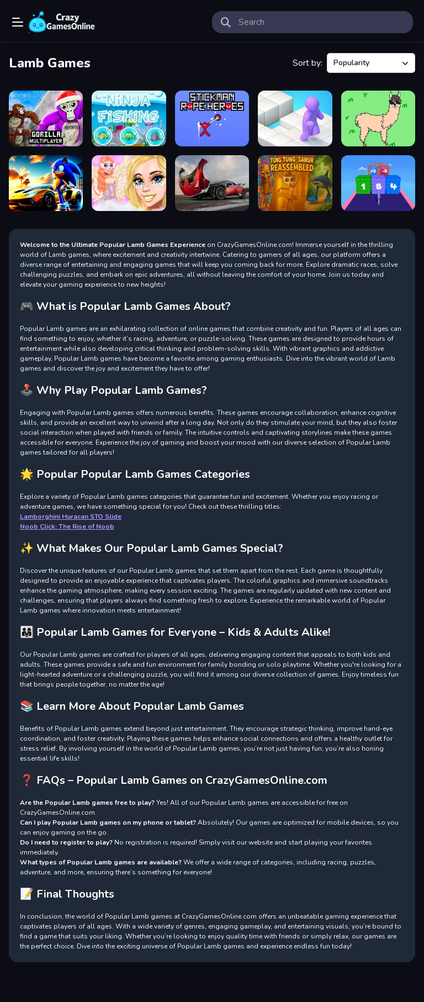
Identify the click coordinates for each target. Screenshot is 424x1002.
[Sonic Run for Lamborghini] (46, 183)
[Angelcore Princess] (129, 183)
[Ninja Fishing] (129, 118)
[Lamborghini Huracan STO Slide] (212, 183)
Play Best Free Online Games (62, 22)
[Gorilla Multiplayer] (46, 118)
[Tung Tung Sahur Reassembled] (295, 183)
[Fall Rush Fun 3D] (295, 118)
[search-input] (321, 22)
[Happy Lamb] (378, 118)
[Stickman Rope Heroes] (212, 118)
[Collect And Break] (378, 183)
